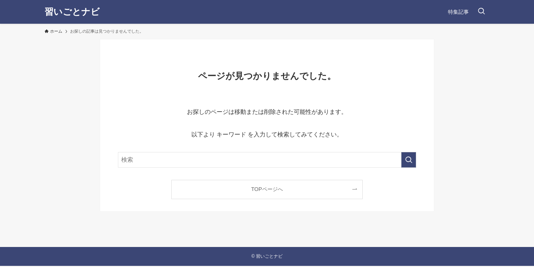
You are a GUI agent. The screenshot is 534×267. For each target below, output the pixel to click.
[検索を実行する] (408, 160)
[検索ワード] (267, 160)
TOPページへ (267, 189)
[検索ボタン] (481, 12)
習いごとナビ (72, 11)
